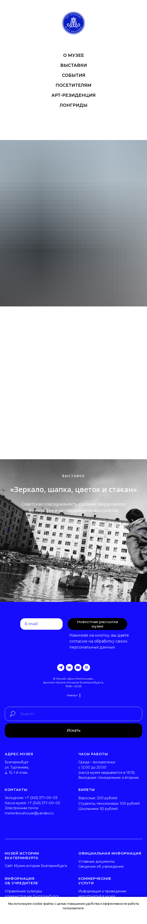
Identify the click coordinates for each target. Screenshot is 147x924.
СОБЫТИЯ (73, 75)
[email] (41, 624)
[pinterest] (86, 667)
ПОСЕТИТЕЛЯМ (73, 85)
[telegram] (60, 667)
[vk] (69, 667)
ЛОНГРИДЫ (73, 105)
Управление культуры (23, 891)
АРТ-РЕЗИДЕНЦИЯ (73, 95)
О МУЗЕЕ (73, 55)
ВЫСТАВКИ (73, 65)
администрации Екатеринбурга (32, 896)
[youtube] (77, 667)
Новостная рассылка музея (97, 624)
